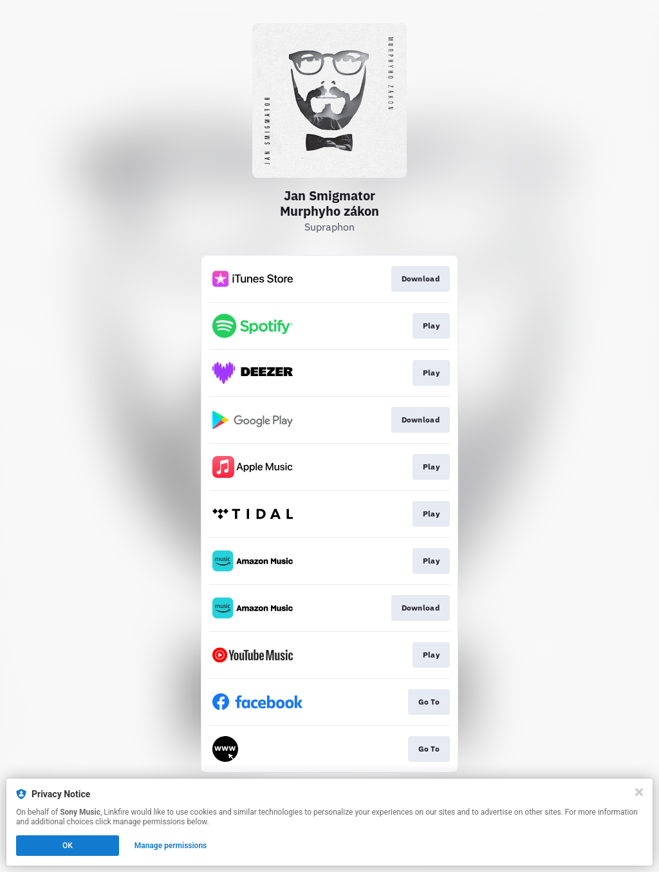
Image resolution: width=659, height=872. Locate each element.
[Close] (639, 792)
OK (67, 845)
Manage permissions (171, 845)
